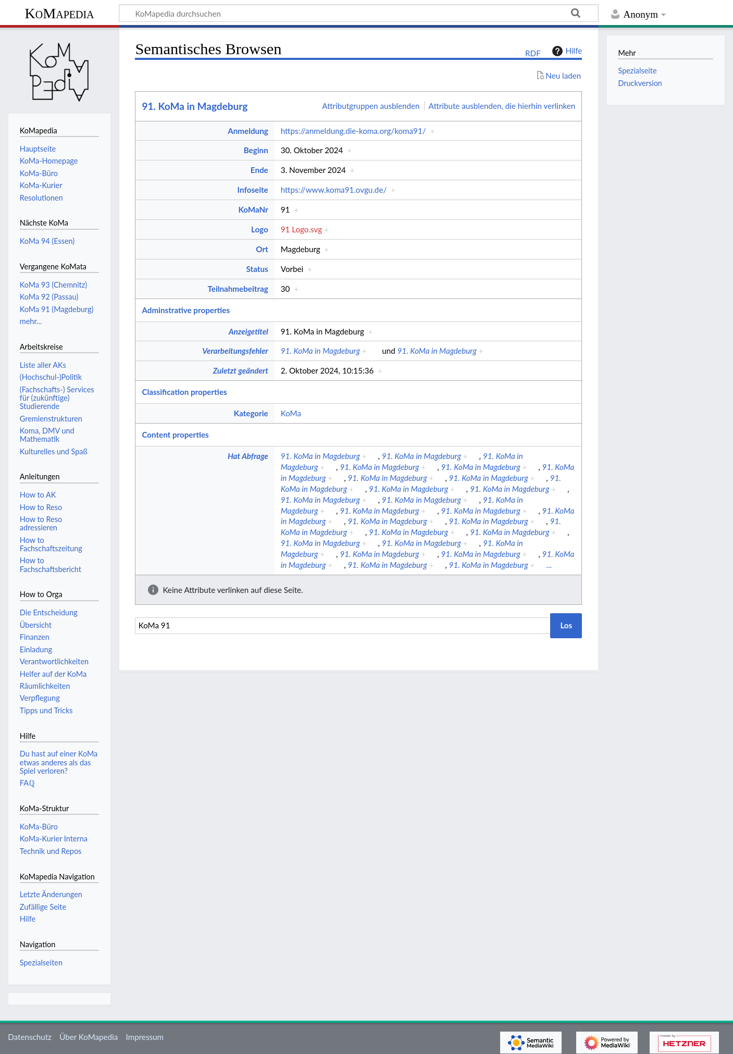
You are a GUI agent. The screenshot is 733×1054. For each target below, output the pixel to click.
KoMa (291, 413)
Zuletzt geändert (240, 370)
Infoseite (253, 189)
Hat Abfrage (248, 456)
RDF (533, 53)
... (549, 564)
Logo (259, 229)
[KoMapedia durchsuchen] (358, 13)
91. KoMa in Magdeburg (194, 106)
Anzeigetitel (248, 331)
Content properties (175, 434)
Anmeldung (248, 130)
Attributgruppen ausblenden (370, 105)
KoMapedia (59, 13)
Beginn (256, 150)
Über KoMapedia (88, 1036)
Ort (262, 249)
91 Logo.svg (301, 229)
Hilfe (566, 51)
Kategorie (251, 413)
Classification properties (184, 391)
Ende (259, 170)
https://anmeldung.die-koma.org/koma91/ (353, 130)
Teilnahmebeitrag (238, 288)
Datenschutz (30, 1036)
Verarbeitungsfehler (235, 350)
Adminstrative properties (186, 310)
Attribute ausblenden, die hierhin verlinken (502, 105)
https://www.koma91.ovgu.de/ (334, 189)
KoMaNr (253, 209)
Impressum (145, 1036)
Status (257, 269)
